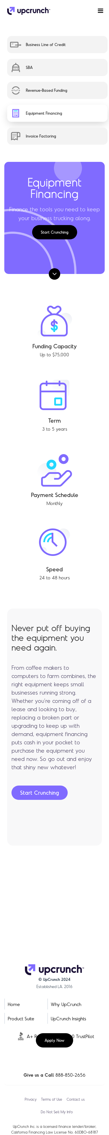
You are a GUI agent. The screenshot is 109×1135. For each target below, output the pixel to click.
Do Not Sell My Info (57, 1112)
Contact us (76, 1099)
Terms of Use (51, 1099)
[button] (98, 10)
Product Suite (21, 1018)
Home (14, 1004)
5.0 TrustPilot (81, 1036)
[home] (27, 11)
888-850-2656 (70, 1075)
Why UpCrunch (66, 1004)
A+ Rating (37, 1036)
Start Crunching (55, 232)
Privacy (31, 1099)
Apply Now (54, 1040)
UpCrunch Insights (68, 1018)
